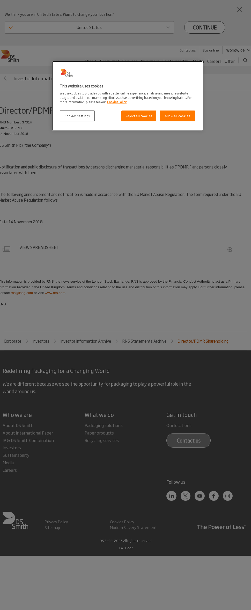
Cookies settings (77, 116)
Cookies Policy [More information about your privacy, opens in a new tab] (117, 102)
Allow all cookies (177, 116)
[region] (127, 96)
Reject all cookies (139, 116)
